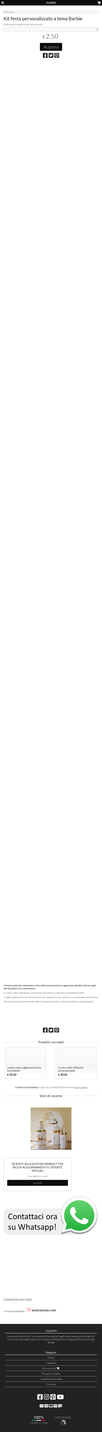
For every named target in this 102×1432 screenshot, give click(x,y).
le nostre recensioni (16, 1311)
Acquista (51, 46)
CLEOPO (51, 2)
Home (51, 1357)
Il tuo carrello (51, 1368)
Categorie (51, 1362)
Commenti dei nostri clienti (18, 1299)
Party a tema (9, 12)
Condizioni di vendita (51, 1378)
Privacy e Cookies (51, 1373)
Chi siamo (51, 1384)
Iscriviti (37, 1182)
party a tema (80, 1087)
